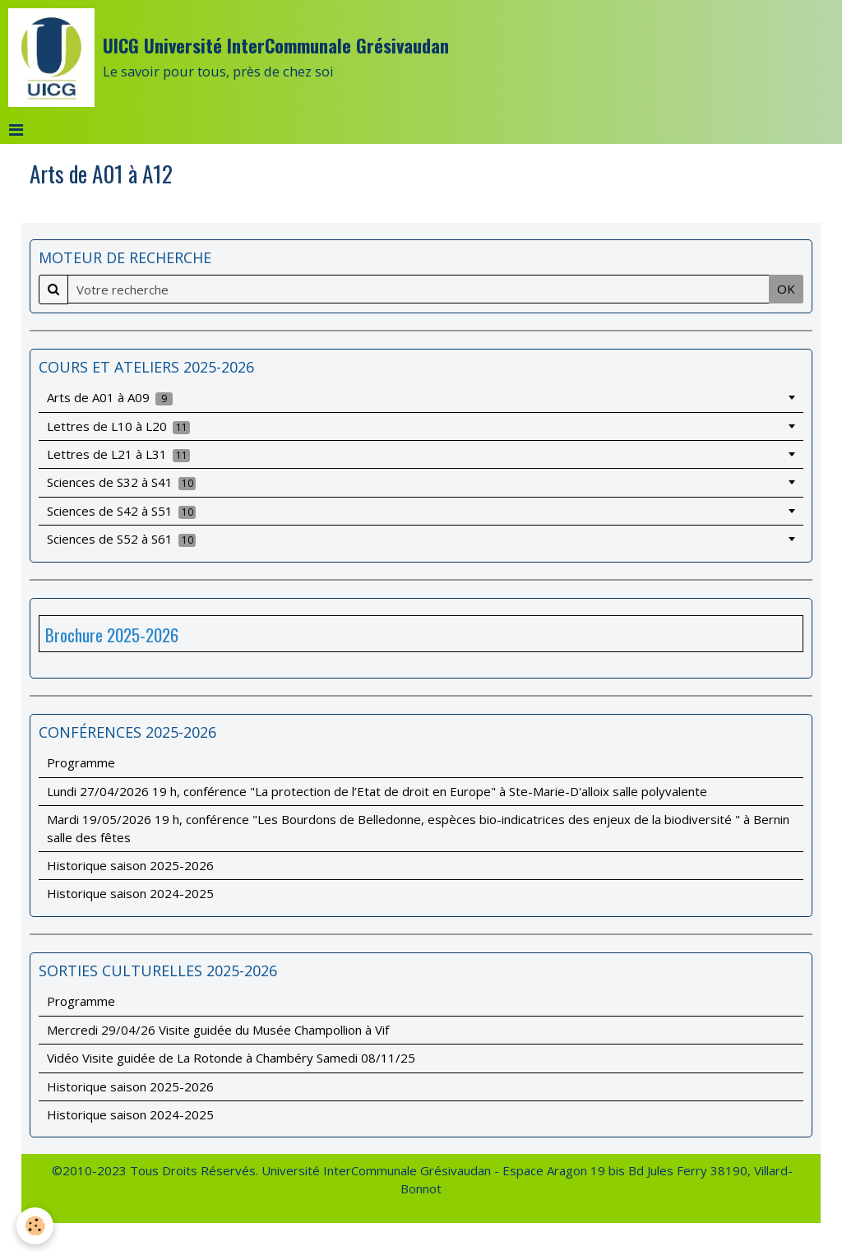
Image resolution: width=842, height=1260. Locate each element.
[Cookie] (34, 1225)
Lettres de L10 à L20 (119, 426)
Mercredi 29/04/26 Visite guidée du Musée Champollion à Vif (218, 1029)
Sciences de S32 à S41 (122, 482)
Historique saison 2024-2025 (130, 893)
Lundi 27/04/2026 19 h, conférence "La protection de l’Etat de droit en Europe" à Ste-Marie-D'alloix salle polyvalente (377, 791)
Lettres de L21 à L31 (119, 454)
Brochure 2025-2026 (111, 634)
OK (786, 288)
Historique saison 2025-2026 (130, 865)
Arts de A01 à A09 (110, 397)
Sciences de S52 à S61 (122, 538)
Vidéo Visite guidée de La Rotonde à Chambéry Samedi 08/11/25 (231, 1057)
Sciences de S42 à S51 (122, 511)
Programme (81, 762)
